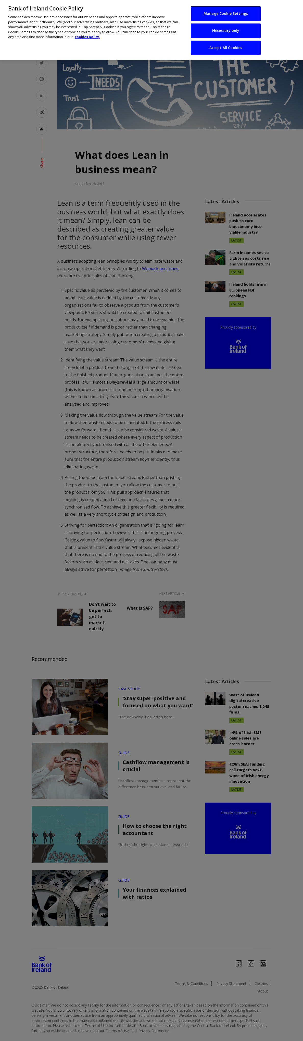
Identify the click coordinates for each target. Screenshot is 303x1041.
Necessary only (225, 30)
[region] (151, 30)
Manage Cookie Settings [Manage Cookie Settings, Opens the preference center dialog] (226, 13)
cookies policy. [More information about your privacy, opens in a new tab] (87, 36)
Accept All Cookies (225, 47)
